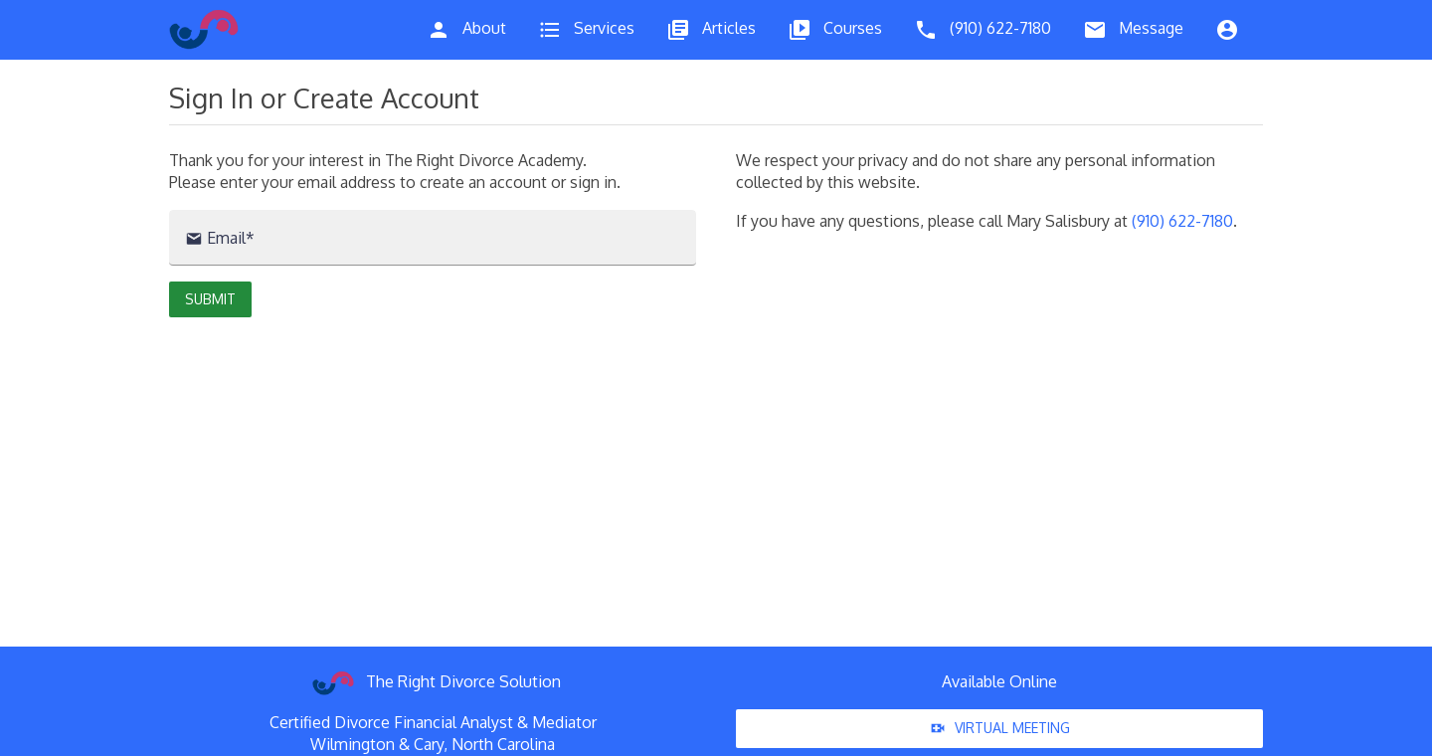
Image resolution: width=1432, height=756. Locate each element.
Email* (220, 238)
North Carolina (503, 744)
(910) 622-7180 (1182, 221)
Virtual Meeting (999, 728)
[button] (210, 299)
